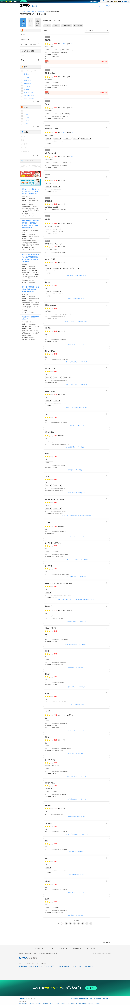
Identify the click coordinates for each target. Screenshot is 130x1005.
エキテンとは (39, 949)
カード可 (55, 49)
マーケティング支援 (60, 1003)
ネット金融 (78, 1003)
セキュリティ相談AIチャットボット (75, 965)
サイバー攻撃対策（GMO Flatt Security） (64, 966)
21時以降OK (55, 82)
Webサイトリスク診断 (61, 965)
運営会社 (28, 953)
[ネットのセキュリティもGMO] (13, 1)
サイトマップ (91, 949)
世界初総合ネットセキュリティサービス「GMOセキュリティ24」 (32, 965)
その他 (97, 1003)
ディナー (26, 117)
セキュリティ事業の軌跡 (87, 966)
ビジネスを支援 (45, 1003)
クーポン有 (65, 138)
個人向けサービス (91, 1003)
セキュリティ (52, 1003)
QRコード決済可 (65, 113)
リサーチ (67, 1003)
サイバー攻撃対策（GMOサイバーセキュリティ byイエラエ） (41, 966)
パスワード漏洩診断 (51, 965)
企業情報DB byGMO (52, 953)
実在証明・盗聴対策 (23, 966)
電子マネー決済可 (65, 49)
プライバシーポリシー (38, 953)
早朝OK (47, 768)
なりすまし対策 (77, 966)
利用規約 (21, 953)
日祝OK (47, 49)
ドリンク (26, 120)
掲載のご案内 (77, 949)
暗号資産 (84, 1003)
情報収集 (72, 1003)
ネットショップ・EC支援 (35, 1003)
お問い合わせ (63, 949)
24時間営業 (65, 268)
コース (26, 123)
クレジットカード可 (30, 92)
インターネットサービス (23, 1003)
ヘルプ (51, 949)
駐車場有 (74, 138)
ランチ (26, 114)
